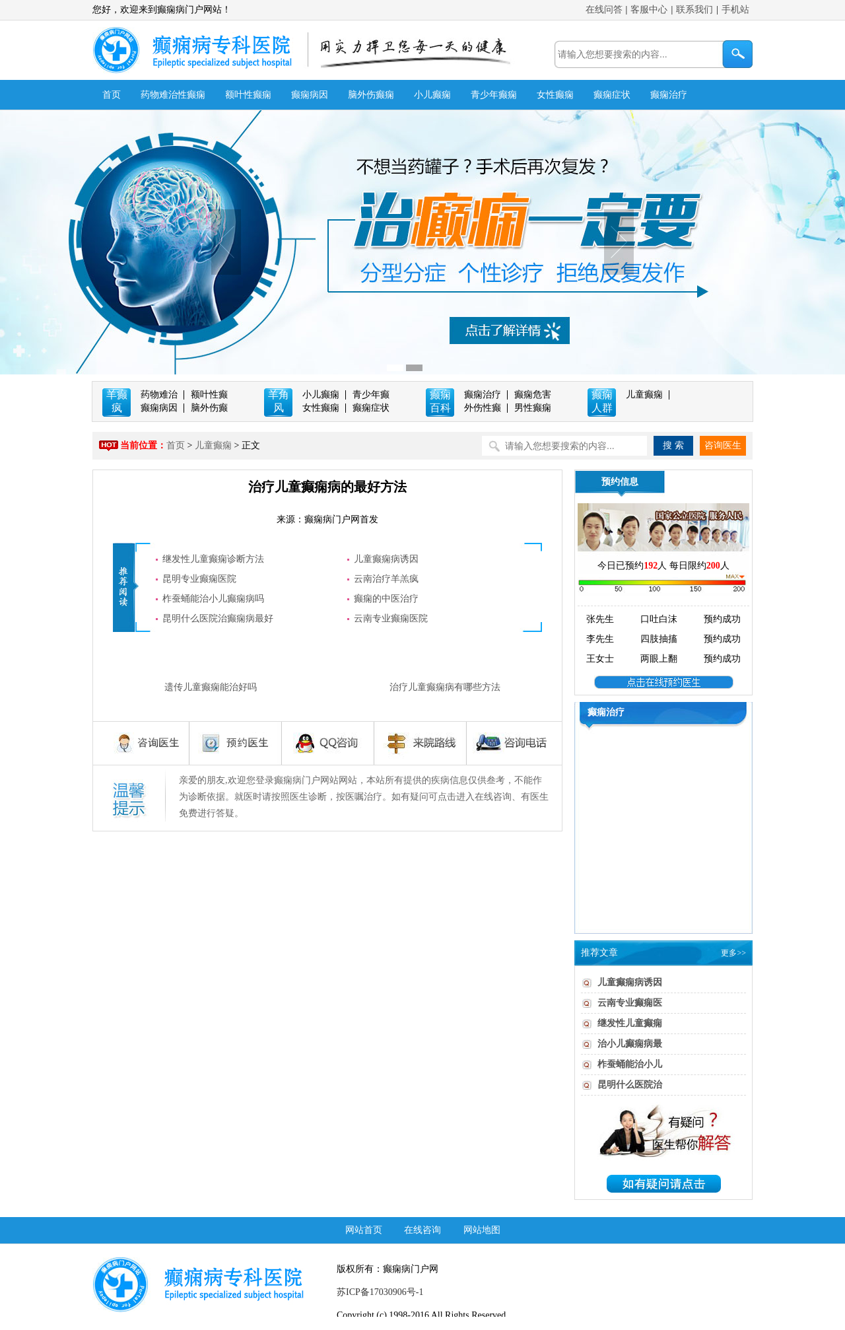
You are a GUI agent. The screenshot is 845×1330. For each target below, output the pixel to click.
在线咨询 (422, 1230)
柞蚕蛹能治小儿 (629, 1064)
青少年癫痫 (494, 95)
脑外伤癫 (209, 408)
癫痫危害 (532, 395)
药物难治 (159, 395)
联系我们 (694, 10)
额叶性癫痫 (248, 95)
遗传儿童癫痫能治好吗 (210, 687)
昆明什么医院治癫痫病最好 (217, 618)
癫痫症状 (611, 95)
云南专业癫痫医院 (391, 618)
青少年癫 (371, 395)
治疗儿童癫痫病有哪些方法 (444, 687)
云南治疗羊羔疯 (386, 579)
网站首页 (363, 1230)
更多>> (733, 953)
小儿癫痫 (432, 95)
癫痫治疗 (668, 95)
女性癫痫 (555, 95)
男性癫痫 (532, 408)
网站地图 (481, 1230)
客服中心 (648, 10)
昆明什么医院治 (629, 1085)
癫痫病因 (309, 95)
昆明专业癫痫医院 (199, 579)
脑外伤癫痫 (371, 95)
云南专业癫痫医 (629, 1003)
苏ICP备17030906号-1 (380, 1292)
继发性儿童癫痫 (629, 1023)
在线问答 (604, 10)
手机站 (735, 10)
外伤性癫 (482, 408)
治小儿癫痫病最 (629, 1044)
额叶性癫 (209, 395)
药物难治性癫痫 (173, 95)
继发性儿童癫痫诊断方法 (213, 559)
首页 (111, 95)
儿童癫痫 (644, 395)
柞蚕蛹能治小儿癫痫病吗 (213, 599)
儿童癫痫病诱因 (386, 559)
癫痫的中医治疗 (386, 599)
